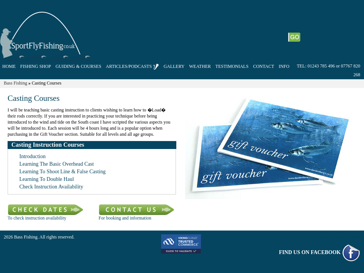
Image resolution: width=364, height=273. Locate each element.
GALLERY (173, 66)
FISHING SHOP (35, 66)
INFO (284, 66)
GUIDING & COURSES (78, 66)
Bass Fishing (15, 83)
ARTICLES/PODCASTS (132, 67)
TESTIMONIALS (231, 66)
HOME (9, 66)
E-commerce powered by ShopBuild (327, 237)
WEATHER (200, 66)
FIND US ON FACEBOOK (319, 252)
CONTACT (263, 66)
